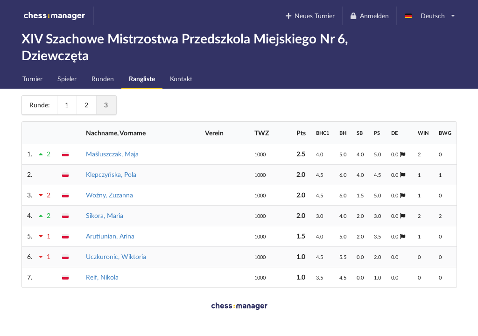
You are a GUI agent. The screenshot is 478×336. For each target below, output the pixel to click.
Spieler (67, 79)
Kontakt (181, 79)
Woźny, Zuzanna (109, 195)
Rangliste (142, 79)
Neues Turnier (309, 16)
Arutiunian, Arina (110, 236)
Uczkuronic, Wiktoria (116, 256)
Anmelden (369, 16)
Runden (102, 79)
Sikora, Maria (104, 215)
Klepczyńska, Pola (111, 174)
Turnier (32, 79)
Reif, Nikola (102, 277)
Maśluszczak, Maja (112, 154)
